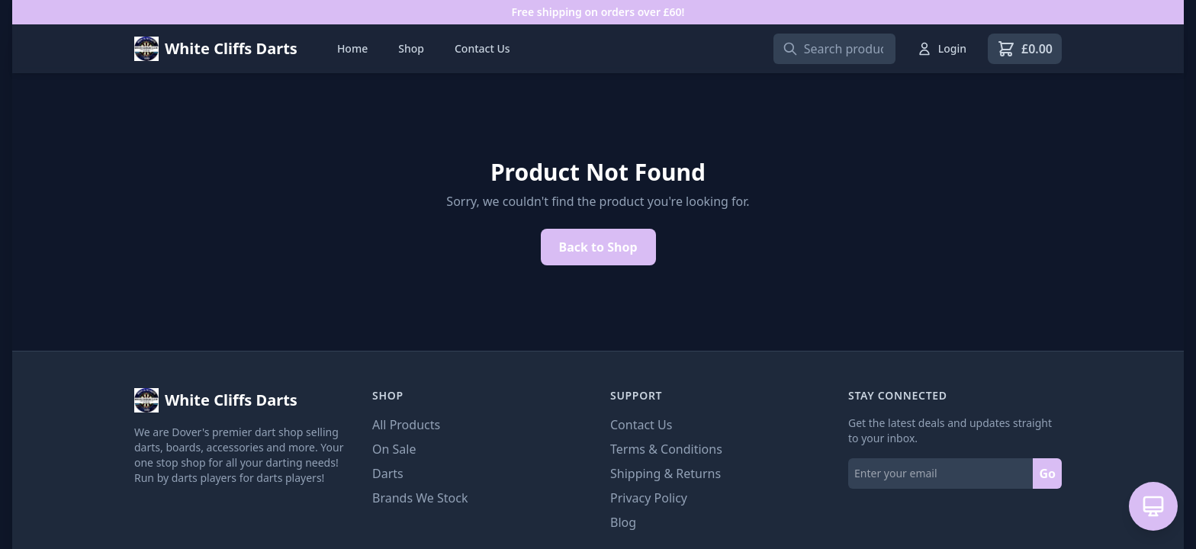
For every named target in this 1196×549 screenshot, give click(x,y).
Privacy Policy (648, 498)
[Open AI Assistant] (1153, 506)
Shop (411, 48)
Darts (387, 473)
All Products (406, 424)
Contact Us (482, 48)
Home (352, 48)
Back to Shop (598, 247)
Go (1047, 473)
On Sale (394, 449)
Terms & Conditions (666, 449)
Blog (623, 522)
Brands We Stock (420, 498)
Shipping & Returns (665, 473)
